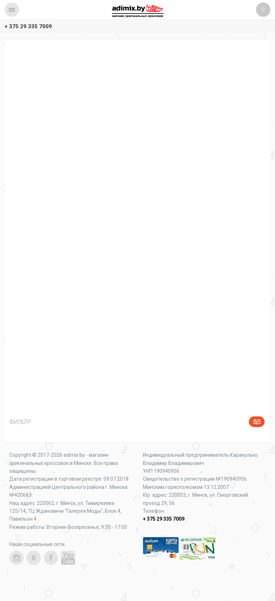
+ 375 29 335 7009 (28, 26)
